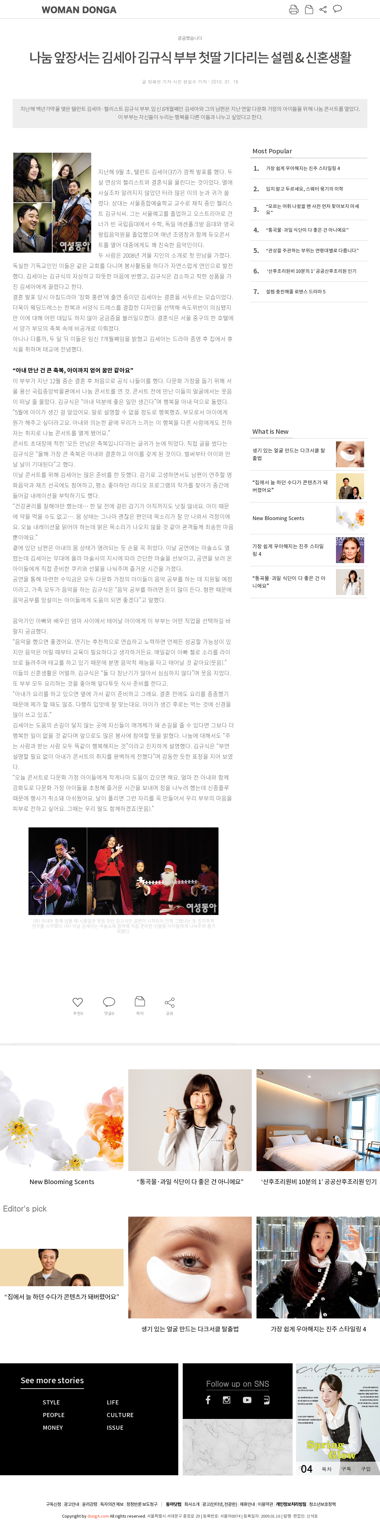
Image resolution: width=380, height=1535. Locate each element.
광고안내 (71, 1504)
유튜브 (247, 1400)
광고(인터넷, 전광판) (219, 1504)
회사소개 (192, 1504)
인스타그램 (226, 1400)
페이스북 (208, 1400)
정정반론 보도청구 (141, 1504)
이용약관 (265, 1504)
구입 (366, 1468)
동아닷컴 (173, 1504)
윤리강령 (89, 1504)
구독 (346, 1468)
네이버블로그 (266, 1400)
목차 (326, 1468)
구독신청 (53, 1504)
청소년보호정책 (322, 1504)
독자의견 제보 (112, 1504)
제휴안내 (247, 1504)
